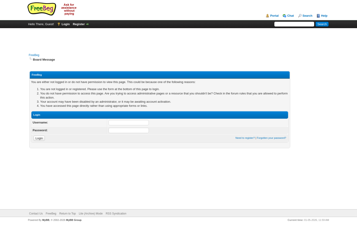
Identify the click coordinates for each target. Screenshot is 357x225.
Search (307, 15)
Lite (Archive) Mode (91, 213)
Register (79, 24)
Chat (290, 15)
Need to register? (245, 138)
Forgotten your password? (271, 138)
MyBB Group (74, 220)
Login (66, 24)
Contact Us (36, 213)
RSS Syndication (116, 213)
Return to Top (67, 213)
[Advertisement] (178, 38)
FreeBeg (34, 55)
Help (324, 15)
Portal (274, 15)
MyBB (45, 220)
